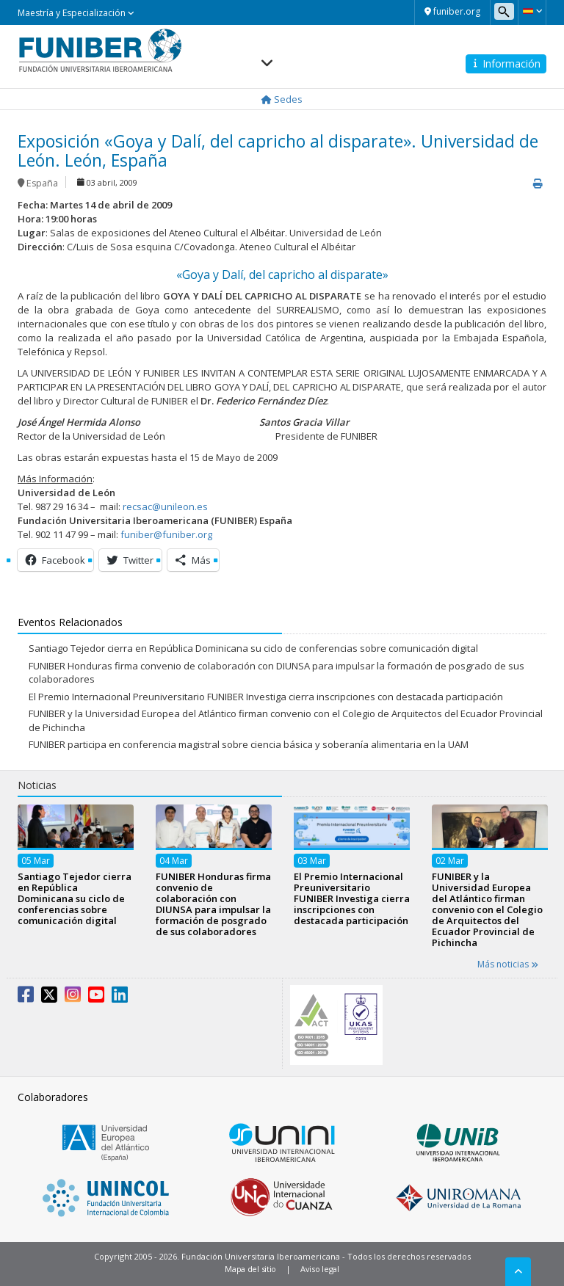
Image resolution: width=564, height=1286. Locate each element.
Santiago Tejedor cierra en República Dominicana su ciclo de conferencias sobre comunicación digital (253, 648)
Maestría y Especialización (76, 13)
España (42, 183)
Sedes (282, 99)
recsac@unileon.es (165, 506)
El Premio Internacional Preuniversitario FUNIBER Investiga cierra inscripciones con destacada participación (266, 696)
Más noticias (507, 964)
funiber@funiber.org (166, 534)
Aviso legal (319, 1268)
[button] (532, 11)
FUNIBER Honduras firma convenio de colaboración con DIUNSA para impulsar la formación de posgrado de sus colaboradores (213, 904)
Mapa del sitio (250, 1268)
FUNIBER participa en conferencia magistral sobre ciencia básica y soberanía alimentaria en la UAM (249, 744)
